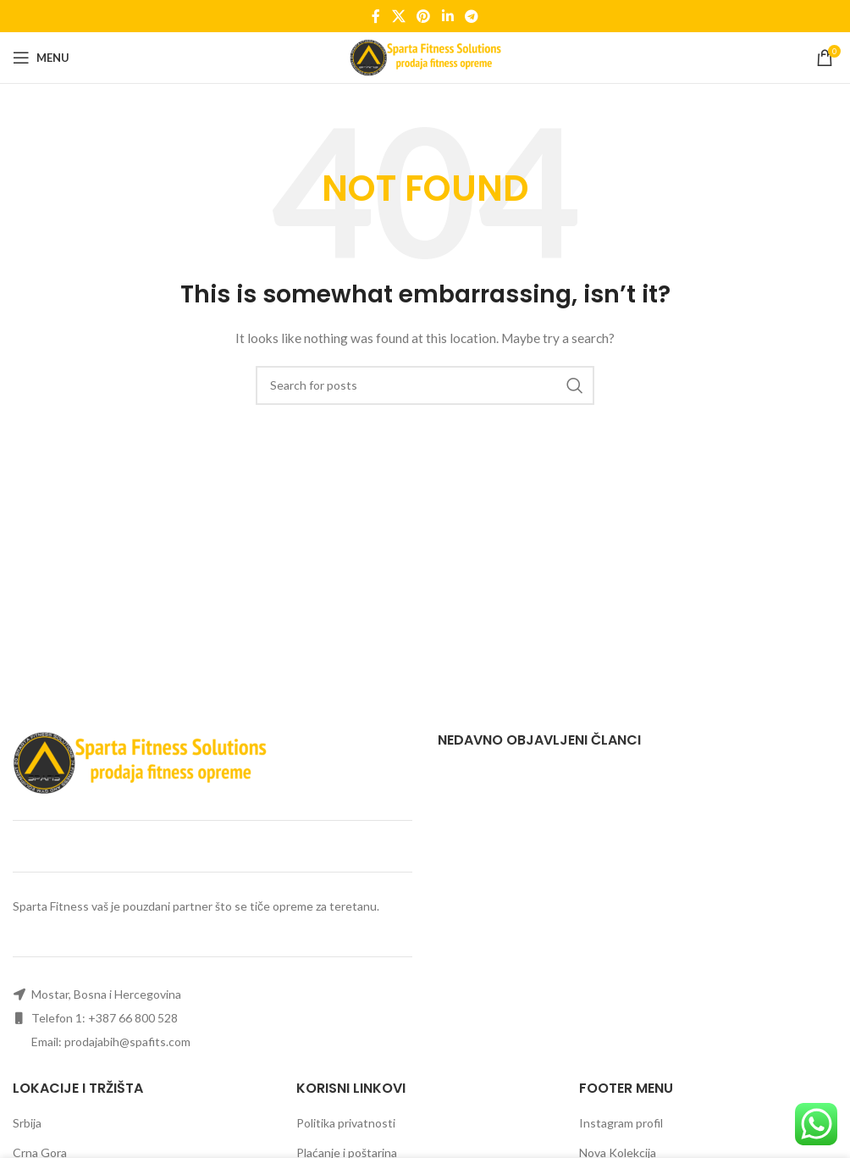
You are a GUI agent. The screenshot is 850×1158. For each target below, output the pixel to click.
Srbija (27, 1123)
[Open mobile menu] (41, 58)
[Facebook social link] (376, 16)
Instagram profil (621, 1123)
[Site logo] (425, 56)
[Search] (425, 385)
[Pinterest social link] (423, 16)
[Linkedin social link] (447, 16)
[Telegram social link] (471, 16)
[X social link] (398, 16)
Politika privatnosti (345, 1123)
